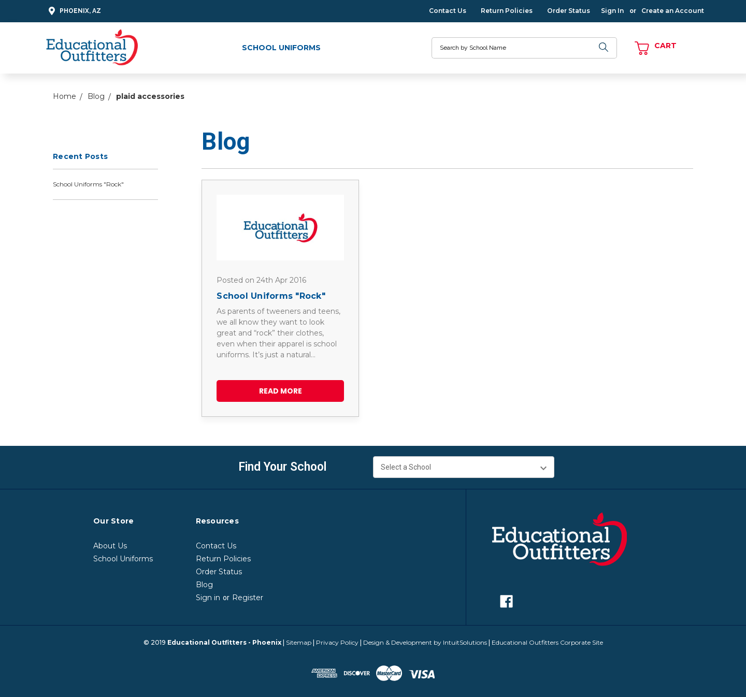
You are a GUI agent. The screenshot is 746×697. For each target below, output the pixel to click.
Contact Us (447, 10)
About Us (110, 545)
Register (247, 597)
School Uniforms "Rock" (88, 184)
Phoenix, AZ (73, 11)
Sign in (208, 597)
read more (280, 391)
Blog (204, 584)
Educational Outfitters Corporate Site (547, 642)
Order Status (568, 10)
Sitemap (298, 642)
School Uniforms (281, 47)
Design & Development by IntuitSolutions (425, 642)
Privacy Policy (337, 642)
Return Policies (507, 10)
